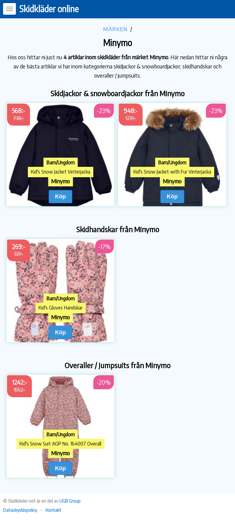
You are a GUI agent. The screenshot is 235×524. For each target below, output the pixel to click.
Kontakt (53, 510)
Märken (115, 28)
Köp (60, 196)
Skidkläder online (49, 8)
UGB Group (69, 501)
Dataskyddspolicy (20, 510)
